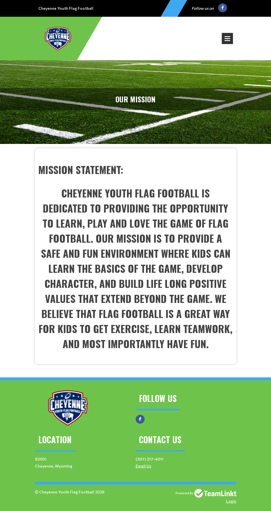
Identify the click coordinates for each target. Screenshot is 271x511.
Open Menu (227, 38)
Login (231, 501)
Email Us (143, 466)
